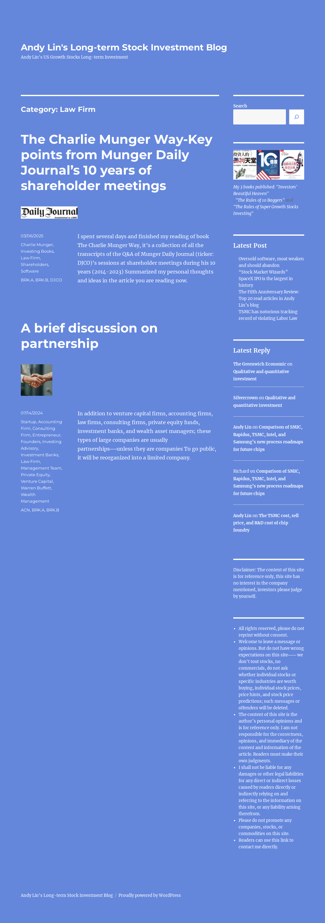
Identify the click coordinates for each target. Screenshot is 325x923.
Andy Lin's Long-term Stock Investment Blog (124, 47)
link (285, 840)
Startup (28, 421)
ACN (25, 509)
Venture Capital (37, 481)
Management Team (41, 467)
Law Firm (30, 257)
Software (30, 271)
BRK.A (27, 279)
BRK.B (41, 279)
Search (240, 106)
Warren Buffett (36, 487)
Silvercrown (245, 398)
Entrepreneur (46, 434)
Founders (30, 441)
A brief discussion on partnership (89, 335)
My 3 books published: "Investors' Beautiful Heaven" (265, 190)
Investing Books (37, 251)
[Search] (296, 116)
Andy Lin (242, 427)
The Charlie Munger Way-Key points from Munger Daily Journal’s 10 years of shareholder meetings (116, 162)
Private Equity (35, 474)
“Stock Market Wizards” (263, 272)
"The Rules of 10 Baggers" (260, 200)
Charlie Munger (37, 244)
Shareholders (34, 264)
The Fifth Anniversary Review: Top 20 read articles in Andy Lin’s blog (269, 298)
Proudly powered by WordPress (150, 895)
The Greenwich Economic (259, 364)
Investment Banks (39, 454)
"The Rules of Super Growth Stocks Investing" (266, 210)
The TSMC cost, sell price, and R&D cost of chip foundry (266, 523)
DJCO (56, 279)
